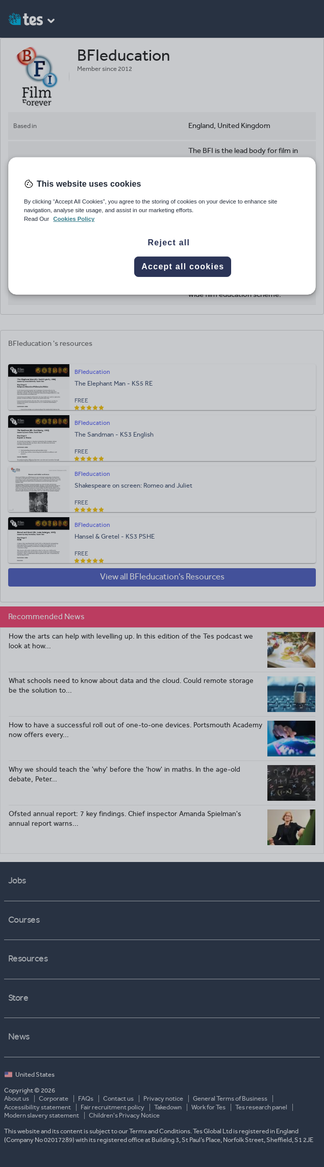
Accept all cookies (182, 266)
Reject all (168, 242)
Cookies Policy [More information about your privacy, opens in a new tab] (73, 219)
